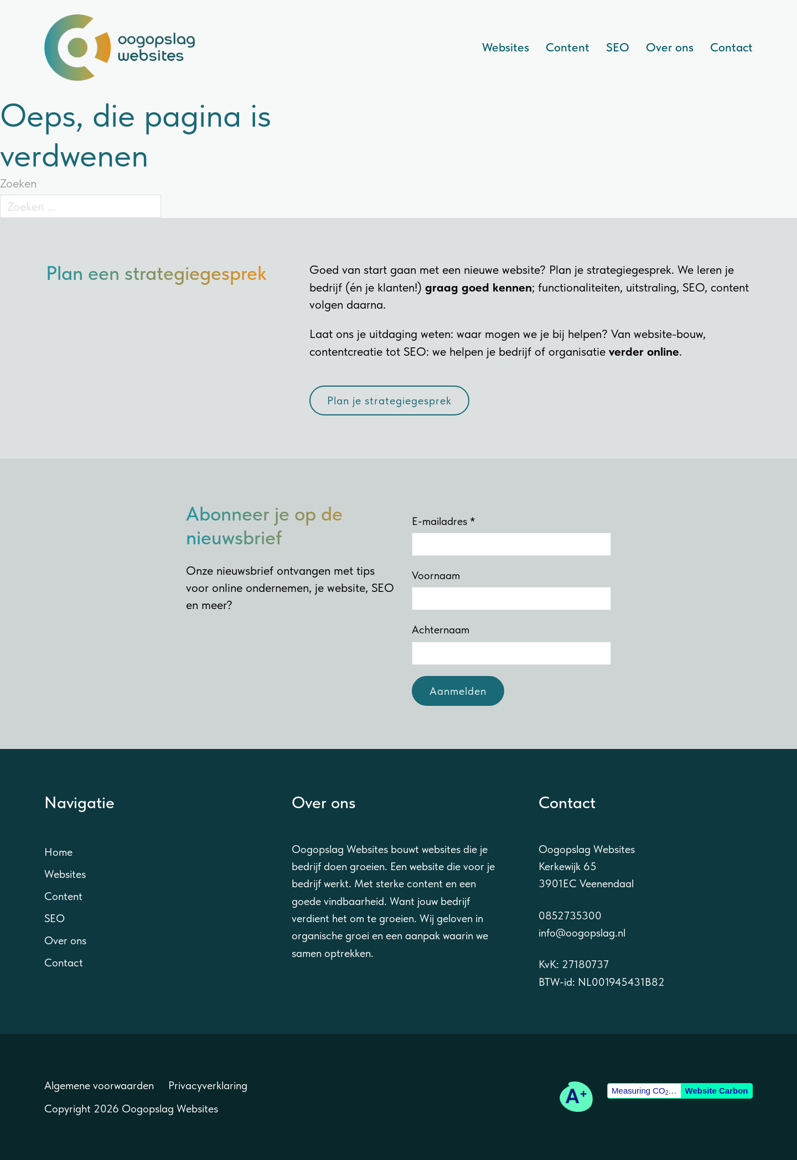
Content (567, 47)
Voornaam (436, 575)
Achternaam (440, 629)
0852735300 (570, 915)
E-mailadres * (443, 521)
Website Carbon (716, 1090)
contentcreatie (345, 351)
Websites (505, 47)
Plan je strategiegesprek (389, 400)
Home (58, 852)
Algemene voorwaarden (99, 1085)
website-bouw (668, 333)
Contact (731, 47)
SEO (617, 47)
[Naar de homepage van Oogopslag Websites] (119, 47)
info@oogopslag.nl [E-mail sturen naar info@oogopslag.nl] (582, 932)
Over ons (670, 47)
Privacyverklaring (207, 1085)
